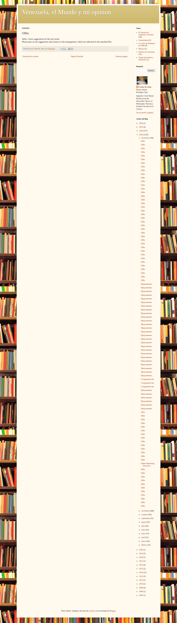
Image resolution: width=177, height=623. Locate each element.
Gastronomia (143, 40)
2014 (141, 572)
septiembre (145, 518)
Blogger (112, 611)
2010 (141, 584)
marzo (143, 541)
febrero (144, 545)
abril (143, 537)
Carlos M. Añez (145, 87)
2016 (141, 565)
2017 (141, 561)
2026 (141, 123)
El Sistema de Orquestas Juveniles (146, 34)
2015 (141, 569)
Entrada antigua (121, 56)
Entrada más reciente (30, 56)
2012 (141, 580)
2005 (141, 595)
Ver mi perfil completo (144, 113)
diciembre (145, 138)
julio (143, 526)
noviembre (145, 511)
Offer (143, 141)
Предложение (146, 284)
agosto (144, 522)
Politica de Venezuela (147, 52)
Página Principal (77, 56)
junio (143, 530)
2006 (141, 592)
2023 (141, 135)
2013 (141, 576)
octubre (144, 515)
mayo (143, 534)
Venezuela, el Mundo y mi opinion (66, 12)
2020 (141, 550)
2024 (141, 131)
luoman (91, 611)
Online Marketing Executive (147, 464)
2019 (141, 554)
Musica (141, 49)
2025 (141, 127)
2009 (141, 588)
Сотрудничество (147, 379)
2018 (141, 557)
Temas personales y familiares (146, 59)
